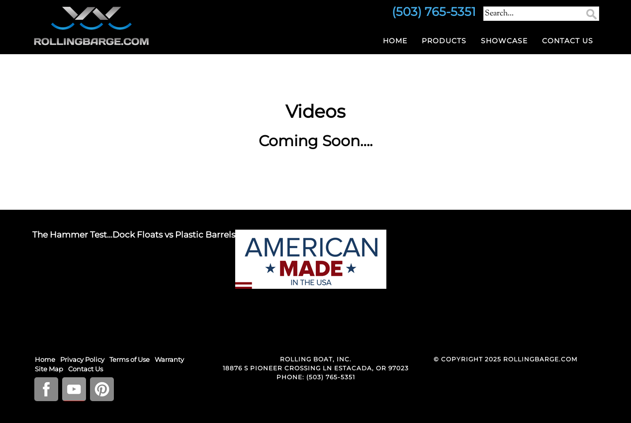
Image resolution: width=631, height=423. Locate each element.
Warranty (169, 359)
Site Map (49, 369)
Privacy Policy (82, 359)
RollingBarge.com (121, 26)
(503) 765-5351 (330, 377)
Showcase (504, 40)
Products (444, 40)
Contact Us (567, 40)
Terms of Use (129, 359)
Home (395, 40)
